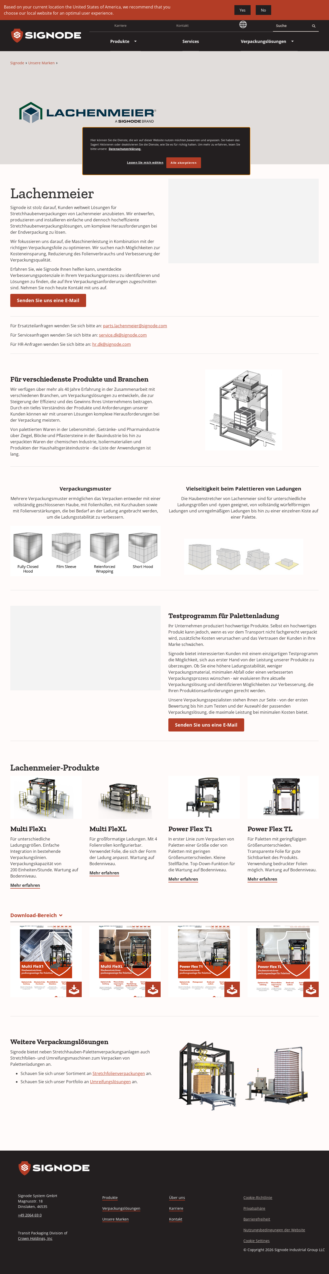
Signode (17, 62)
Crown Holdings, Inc (35, 1238)
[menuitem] (119, 41)
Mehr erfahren (25, 885)
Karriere (120, 27)
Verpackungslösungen (121, 1208)
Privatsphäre (254, 1208)
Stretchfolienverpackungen (119, 1073)
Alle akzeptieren (183, 163)
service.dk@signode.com (123, 335)
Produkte (110, 1197)
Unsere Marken (41, 62)
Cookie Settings (256, 1240)
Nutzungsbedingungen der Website (274, 1229)
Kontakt (182, 25)
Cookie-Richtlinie (257, 1197)
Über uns (177, 1197)
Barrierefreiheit (256, 1219)
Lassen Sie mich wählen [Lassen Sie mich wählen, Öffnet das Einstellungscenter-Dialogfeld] (145, 162)
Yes (242, 10)
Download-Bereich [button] (33, 915)
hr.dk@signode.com (111, 344)
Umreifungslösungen (110, 1082)
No (263, 10)
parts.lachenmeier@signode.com (135, 326)
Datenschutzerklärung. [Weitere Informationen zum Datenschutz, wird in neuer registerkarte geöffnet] (125, 149)
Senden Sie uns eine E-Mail (48, 300)
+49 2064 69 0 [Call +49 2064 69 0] (30, 1215)
